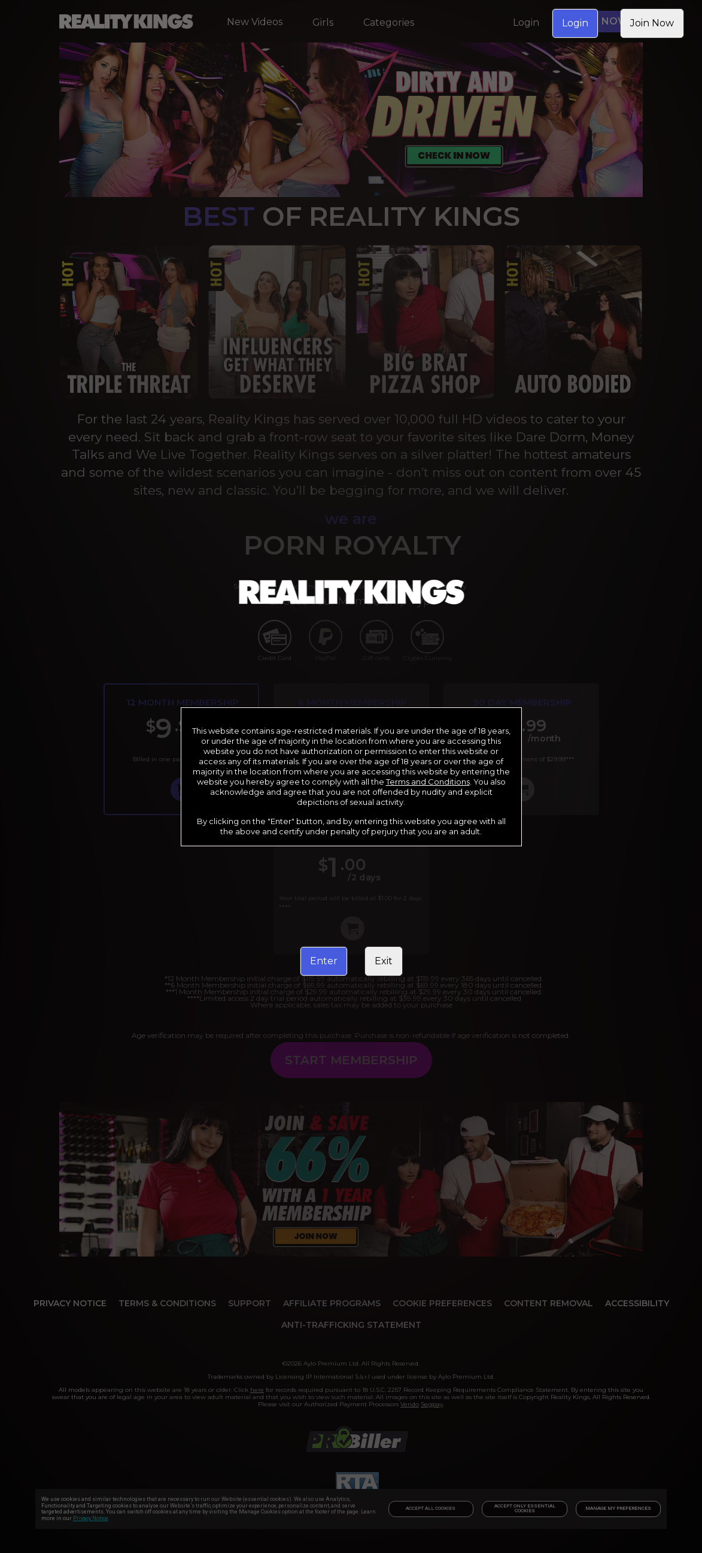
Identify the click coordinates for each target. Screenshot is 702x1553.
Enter (324, 961)
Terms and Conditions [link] (428, 781)
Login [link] (575, 23)
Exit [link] (384, 961)
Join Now (652, 23)
